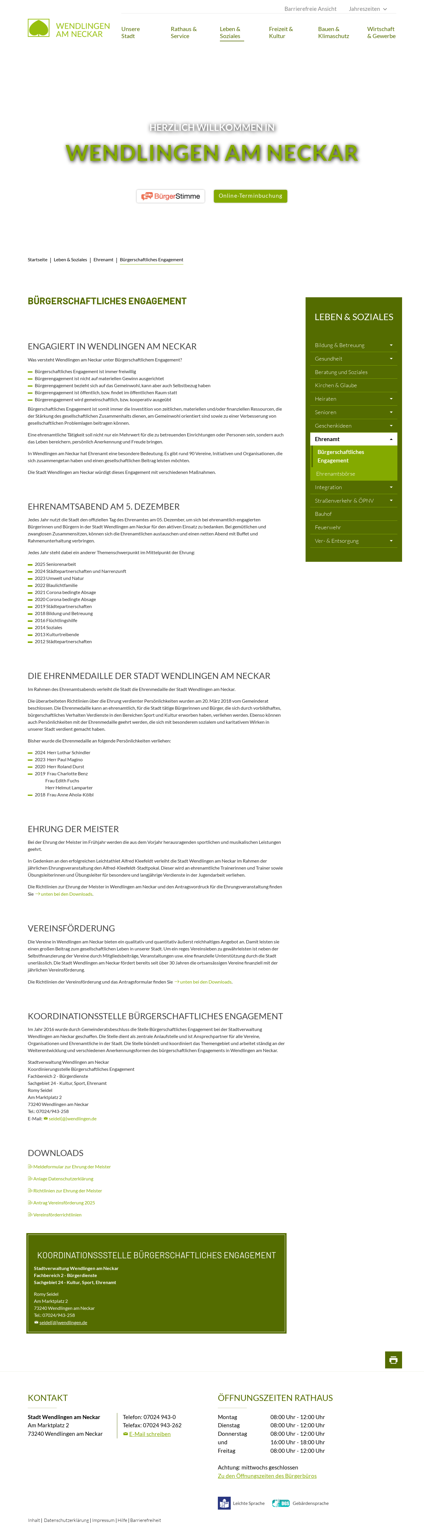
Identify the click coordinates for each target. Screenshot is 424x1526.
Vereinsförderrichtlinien (57, 1214)
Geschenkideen (333, 425)
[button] (135, 32)
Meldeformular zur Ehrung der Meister (72, 1166)
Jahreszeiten (364, 8)
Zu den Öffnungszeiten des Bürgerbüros (267, 1475)
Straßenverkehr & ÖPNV (344, 500)
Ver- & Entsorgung (337, 540)
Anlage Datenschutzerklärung (63, 1178)
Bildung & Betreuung (340, 345)
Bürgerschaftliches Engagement (341, 456)
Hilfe (122, 1520)
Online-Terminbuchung (251, 195)
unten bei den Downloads (66, 894)
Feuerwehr (328, 527)
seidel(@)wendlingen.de (72, 1118)
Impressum (103, 1520)
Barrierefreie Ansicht (311, 8)
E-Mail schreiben (150, 1434)
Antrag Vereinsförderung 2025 (64, 1202)
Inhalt (34, 1520)
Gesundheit (328, 358)
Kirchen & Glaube (336, 385)
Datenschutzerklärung (66, 1520)
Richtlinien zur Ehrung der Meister (67, 1190)
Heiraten (325, 398)
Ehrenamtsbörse (335, 473)
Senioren (325, 412)
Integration (328, 487)
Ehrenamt (327, 439)
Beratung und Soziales (341, 371)
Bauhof (323, 513)
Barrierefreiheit (145, 1520)
